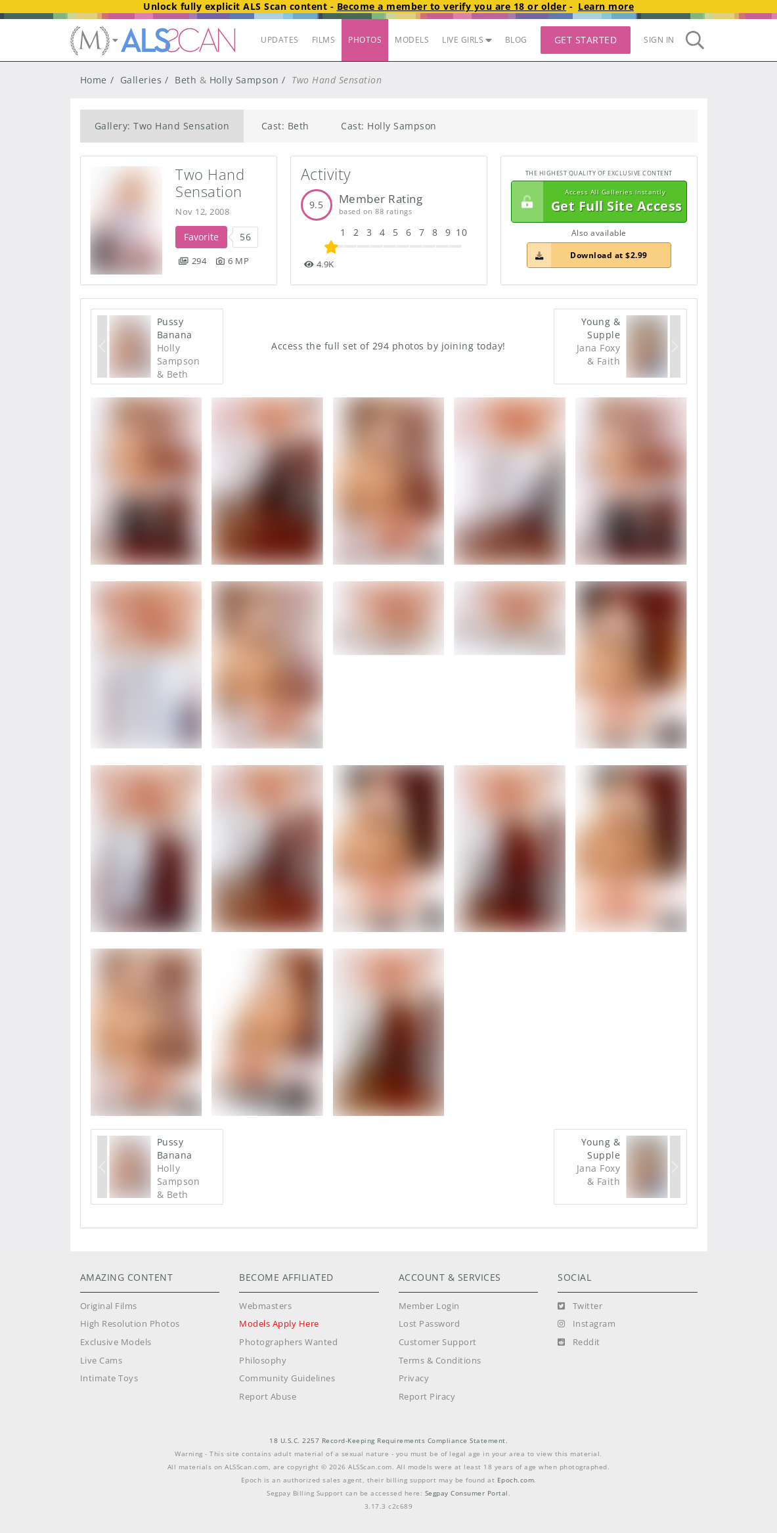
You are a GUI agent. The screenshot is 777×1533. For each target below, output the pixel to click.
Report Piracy (427, 1396)
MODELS (412, 39)
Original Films (108, 1306)
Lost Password (429, 1323)
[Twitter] (580, 1306)
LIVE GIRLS (467, 39)
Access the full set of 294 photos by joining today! (388, 346)
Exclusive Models (116, 1342)
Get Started (585, 39)
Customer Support (438, 1342)
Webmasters (265, 1306)
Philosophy (262, 1360)
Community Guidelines (287, 1378)
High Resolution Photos (130, 1323)
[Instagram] (586, 1324)
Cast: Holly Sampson (389, 126)
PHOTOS (365, 39)
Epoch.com (516, 1480)
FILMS (324, 39)
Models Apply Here (279, 1323)
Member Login (429, 1306)
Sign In (659, 39)
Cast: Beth (285, 126)
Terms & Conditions (440, 1360)
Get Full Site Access (597, 201)
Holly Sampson (244, 80)
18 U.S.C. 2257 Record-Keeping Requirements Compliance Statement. (388, 1440)
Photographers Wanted (288, 1342)
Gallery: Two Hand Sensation (162, 126)
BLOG (516, 39)
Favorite (201, 237)
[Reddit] (579, 1342)
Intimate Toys (109, 1378)
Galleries (141, 80)
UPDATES (280, 39)
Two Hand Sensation (212, 183)
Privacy (414, 1378)
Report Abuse (267, 1396)
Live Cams (101, 1360)
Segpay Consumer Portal (466, 1493)
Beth (185, 80)
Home (93, 80)
